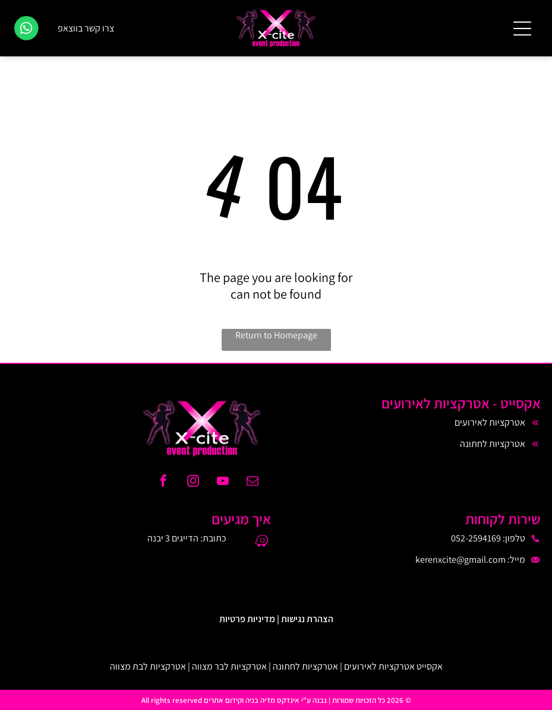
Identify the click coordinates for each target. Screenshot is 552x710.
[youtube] (223, 482)
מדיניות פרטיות (247, 619)
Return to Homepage (276, 335)
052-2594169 (476, 538)
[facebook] (163, 482)
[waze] (262, 542)
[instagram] (193, 482)
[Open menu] (522, 28)
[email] (252, 482)
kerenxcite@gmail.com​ (460, 559)
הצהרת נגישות (307, 619)
